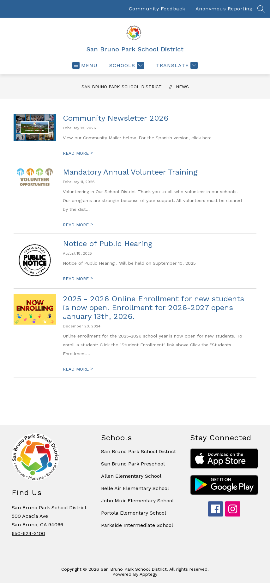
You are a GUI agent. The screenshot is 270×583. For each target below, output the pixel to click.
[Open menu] (85, 65)
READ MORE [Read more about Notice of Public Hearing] (78, 278)
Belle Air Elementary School (135, 488)
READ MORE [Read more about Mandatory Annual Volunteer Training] (78, 224)
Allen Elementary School (131, 476)
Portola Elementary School (133, 513)
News (182, 86)
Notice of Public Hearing (107, 243)
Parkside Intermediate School (137, 525)
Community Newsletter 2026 (115, 118)
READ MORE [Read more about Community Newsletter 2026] (78, 153)
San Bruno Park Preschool (133, 464)
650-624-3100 (28, 533)
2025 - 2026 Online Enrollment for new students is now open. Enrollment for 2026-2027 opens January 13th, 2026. (153, 307)
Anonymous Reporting (224, 9)
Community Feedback (157, 9)
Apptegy (148, 574)
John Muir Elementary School (137, 501)
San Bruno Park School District (121, 86)
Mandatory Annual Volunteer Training (130, 172)
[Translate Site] (176, 65)
